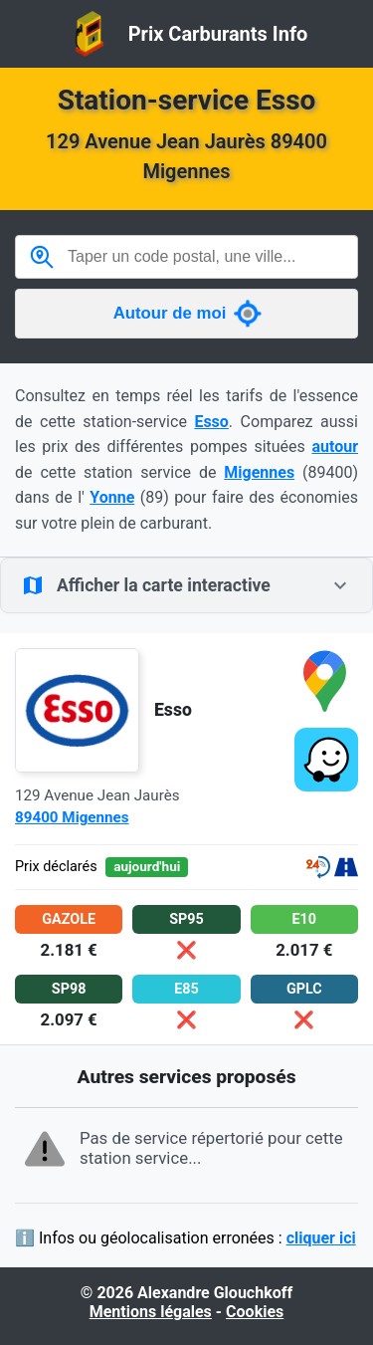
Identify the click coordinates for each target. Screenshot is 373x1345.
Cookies (254, 1311)
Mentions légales (151, 1311)
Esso (211, 421)
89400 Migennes (72, 817)
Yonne (112, 497)
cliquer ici (321, 1238)
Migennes (259, 472)
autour (334, 446)
